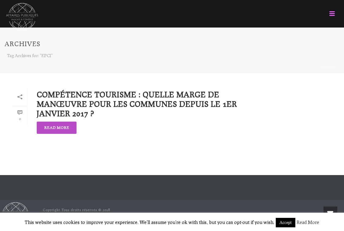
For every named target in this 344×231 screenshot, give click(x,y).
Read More (308, 222)
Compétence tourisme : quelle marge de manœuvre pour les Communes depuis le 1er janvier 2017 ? (137, 104)
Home (326, 67)
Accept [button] (285, 222)
